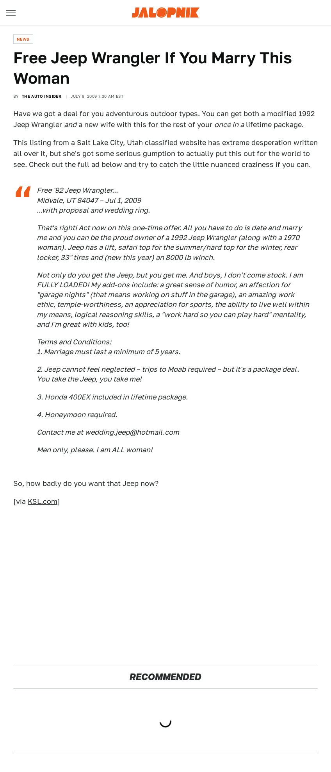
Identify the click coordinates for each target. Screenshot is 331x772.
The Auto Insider (41, 96)
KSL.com (42, 501)
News (23, 39)
